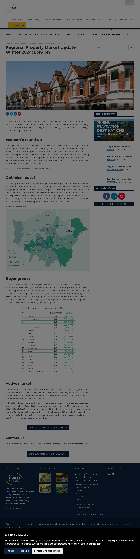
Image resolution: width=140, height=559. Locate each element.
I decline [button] (24, 551)
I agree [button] (10, 551)
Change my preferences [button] (47, 551)
